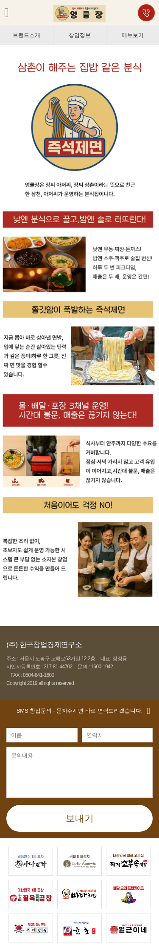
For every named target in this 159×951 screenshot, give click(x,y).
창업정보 (79, 35)
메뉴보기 (132, 35)
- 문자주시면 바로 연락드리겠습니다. (79, 711)
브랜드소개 (26, 35)
